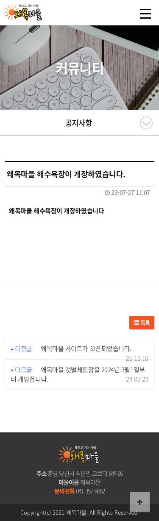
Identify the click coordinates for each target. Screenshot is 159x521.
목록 (142, 322)
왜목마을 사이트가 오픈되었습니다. (86, 348)
